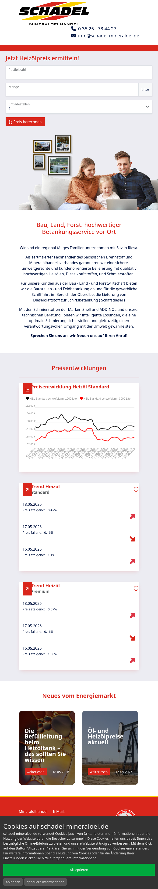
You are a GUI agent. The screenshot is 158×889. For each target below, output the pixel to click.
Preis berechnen (25, 121)
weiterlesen (36, 772)
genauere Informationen (45, 882)
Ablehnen (13, 882)
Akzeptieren (79, 869)
